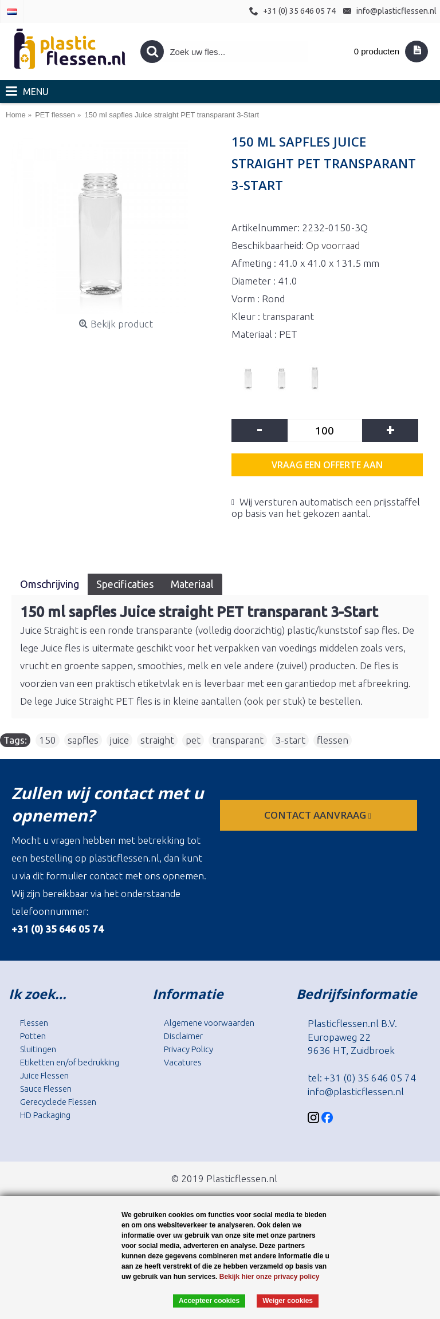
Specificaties (125, 584)
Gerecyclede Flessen (58, 1102)
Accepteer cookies (209, 1301)
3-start (290, 739)
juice (119, 739)
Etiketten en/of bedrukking (69, 1062)
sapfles (83, 739)
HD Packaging (45, 1115)
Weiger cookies (287, 1301)
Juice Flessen (44, 1075)
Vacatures (183, 1062)
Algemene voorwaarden (209, 1023)
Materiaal (192, 584)
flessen (332, 739)
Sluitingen (38, 1049)
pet (193, 739)
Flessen (34, 1023)
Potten (33, 1036)
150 (47, 739)
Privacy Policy (188, 1049)
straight (157, 739)
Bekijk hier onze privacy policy (269, 1277)
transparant (238, 739)
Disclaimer (183, 1036)
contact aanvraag (319, 815)
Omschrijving (49, 584)
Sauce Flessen (46, 1088)
